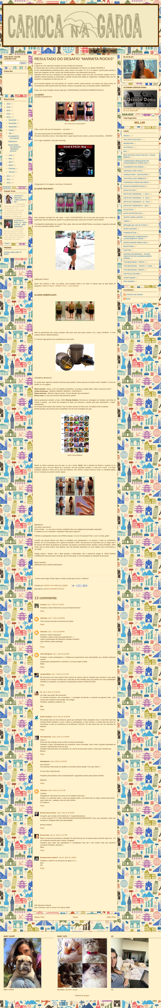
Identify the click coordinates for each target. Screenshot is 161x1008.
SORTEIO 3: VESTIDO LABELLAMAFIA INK (20, 199)
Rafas (128, 299)
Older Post (111, 917)
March (11, 165)
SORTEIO (127, 250)
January (12, 172)
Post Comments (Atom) (80, 925)
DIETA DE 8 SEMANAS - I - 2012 (136, 194)
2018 (9, 104)
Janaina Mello (45, 674)
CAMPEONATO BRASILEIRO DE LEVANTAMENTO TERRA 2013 (136, 162)
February (12, 168)
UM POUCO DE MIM (131, 274)
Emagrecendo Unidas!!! (49, 857)
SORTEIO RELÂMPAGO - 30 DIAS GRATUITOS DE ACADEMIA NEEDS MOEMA (137, 256)
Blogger (86, 995)
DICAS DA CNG (129, 190)
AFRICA (126, 136)
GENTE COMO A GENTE (133, 217)
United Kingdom (129, 278)
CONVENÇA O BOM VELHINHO (135, 182)
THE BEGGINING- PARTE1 (134, 270)
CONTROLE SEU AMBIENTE (134, 178)
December (13, 120)
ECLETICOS (128, 210)
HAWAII (126, 221)
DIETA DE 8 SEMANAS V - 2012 (135, 206)
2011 (9, 179)
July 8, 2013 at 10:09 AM (61, 717)
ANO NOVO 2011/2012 (132, 139)
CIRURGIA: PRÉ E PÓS (132, 171)
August (11, 130)
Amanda (43, 604)
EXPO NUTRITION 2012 (132, 213)
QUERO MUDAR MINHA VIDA (135, 243)
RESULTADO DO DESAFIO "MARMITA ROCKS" (14, 148)
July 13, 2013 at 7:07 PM (58, 835)
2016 (9, 107)
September (13, 127)
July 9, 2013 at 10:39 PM (65, 813)
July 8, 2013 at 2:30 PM (58, 761)
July (10, 133)
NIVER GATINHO (130, 229)
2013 (9, 117)
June (11, 155)
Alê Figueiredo (45, 737)
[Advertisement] (30, 1004)
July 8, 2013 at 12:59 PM (60, 737)
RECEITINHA (128, 246)
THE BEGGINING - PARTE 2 (134, 262)
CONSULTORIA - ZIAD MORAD (135, 175)
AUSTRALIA (128, 147)
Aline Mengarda (46, 654)
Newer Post (39, 917)
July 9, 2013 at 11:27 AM (56, 790)
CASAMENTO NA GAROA (13, 137)
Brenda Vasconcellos (48, 813)
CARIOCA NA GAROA (51, 585)
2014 (9, 114)
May (10, 159)
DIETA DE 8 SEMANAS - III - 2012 (136, 202)
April (10, 162)
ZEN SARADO (129, 281)
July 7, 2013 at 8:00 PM (56, 618)
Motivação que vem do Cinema (135, 225)
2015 (9, 110)
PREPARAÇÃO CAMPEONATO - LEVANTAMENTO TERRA (136, 238)
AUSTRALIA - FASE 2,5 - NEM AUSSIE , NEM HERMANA (20, 223)
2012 (9, 176)
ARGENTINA (128, 143)
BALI (125, 151)
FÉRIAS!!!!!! (12, 142)
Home (75, 917)
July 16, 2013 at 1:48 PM (67, 857)
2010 (9, 183)
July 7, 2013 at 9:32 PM (61, 654)
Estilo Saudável (46, 717)
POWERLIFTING (129, 233)
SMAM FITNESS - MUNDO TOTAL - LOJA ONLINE (60, 286)
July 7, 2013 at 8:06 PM (56, 632)
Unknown (43, 618)
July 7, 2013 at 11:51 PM (60, 674)
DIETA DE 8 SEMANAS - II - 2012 (136, 198)
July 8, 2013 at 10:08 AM (51, 692)
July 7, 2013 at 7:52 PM (55, 604)
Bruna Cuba (44, 835)
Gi (41, 692)
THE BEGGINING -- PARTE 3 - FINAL (137, 266)
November (13, 123)
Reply (42, 611)
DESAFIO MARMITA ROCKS (54, 589)
